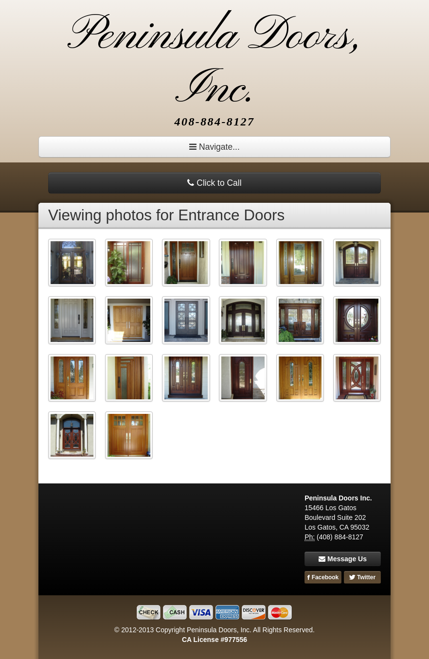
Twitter (362, 577)
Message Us (343, 559)
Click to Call (214, 183)
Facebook (323, 577)
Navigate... (214, 147)
